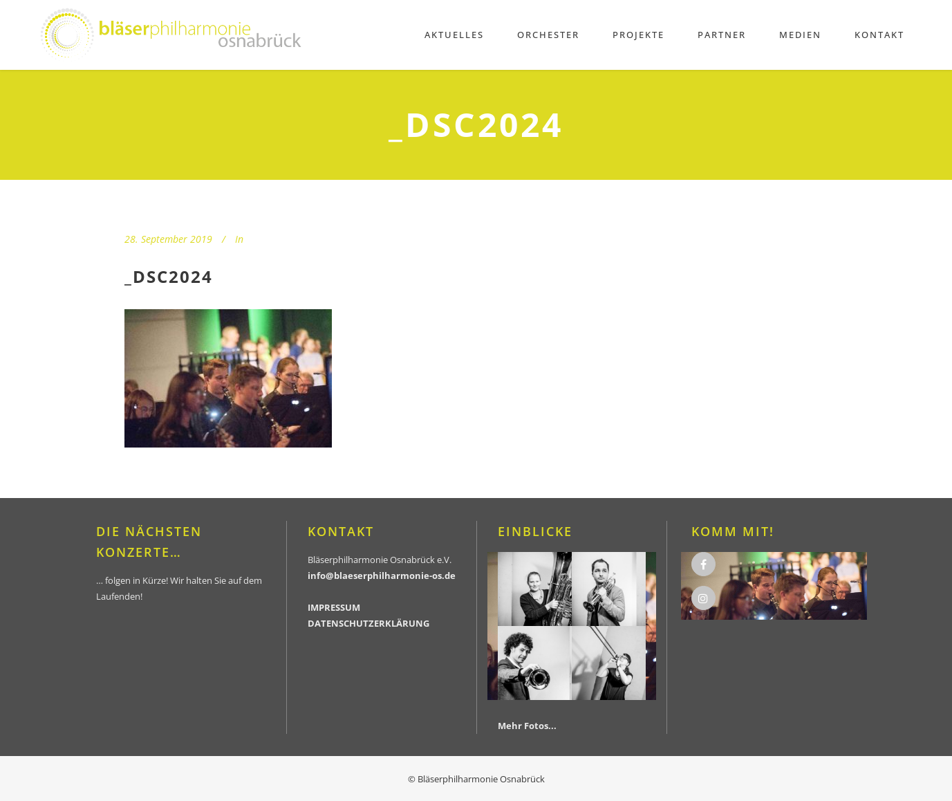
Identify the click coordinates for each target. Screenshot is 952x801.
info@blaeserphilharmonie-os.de (382, 575)
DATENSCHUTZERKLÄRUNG (368, 623)
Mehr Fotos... (527, 725)
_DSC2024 (168, 276)
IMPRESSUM (334, 607)
